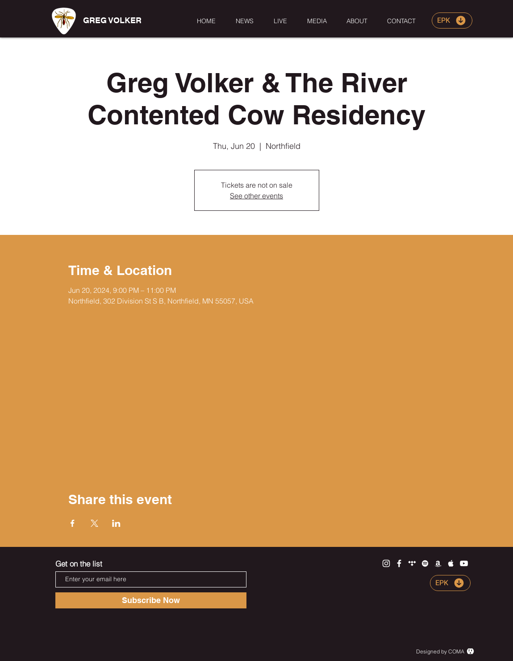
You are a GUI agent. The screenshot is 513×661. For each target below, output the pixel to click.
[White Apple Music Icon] (451, 563)
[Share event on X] (94, 523)
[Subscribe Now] (150, 600)
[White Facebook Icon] (399, 563)
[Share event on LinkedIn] (116, 523)
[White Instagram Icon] (386, 563)
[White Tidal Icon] (412, 563)
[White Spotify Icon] (425, 563)
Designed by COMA (440, 651)
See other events (256, 195)
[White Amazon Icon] (438, 563)
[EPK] (452, 20)
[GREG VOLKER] (112, 20)
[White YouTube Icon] (464, 563)
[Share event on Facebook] (72, 523)
